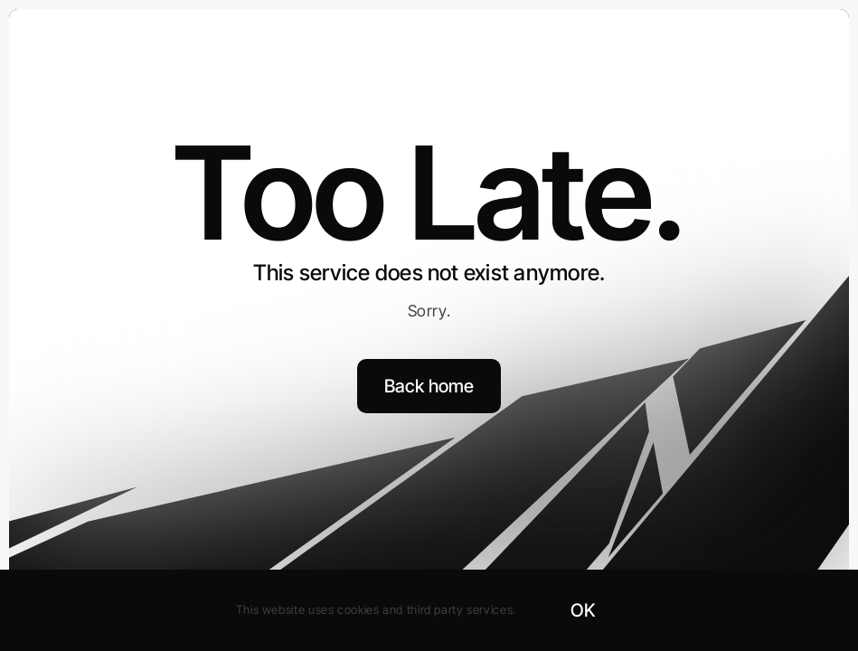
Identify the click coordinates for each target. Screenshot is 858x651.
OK (582, 610)
